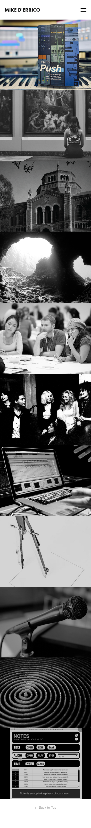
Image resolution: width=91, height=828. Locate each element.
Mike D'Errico (22, 10)
